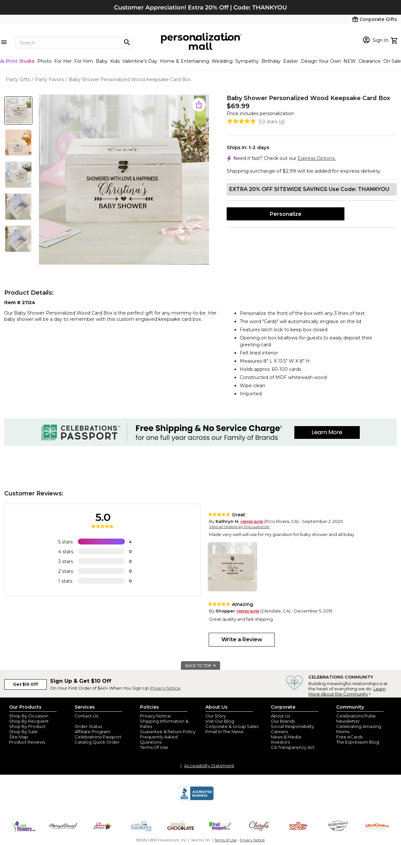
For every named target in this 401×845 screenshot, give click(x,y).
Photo (44, 61)
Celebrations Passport (98, 736)
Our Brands (283, 721)
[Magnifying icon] (127, 42)
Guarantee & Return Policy (168, 731)
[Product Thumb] (18, 110)
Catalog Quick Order (97, 742)
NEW (349, 61)
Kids (115, 61)
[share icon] (199, 105)
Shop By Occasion (28, 715)
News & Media (286, 736)
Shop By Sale (23, 731)
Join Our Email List (94, 721)
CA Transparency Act (293, 747)
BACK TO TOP (201, 666)
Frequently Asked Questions (159, 739)
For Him (83, 61)
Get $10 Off (25, 684)
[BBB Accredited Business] (196, 799)
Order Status (88, 726)
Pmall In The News (224, 731)
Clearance (369, 61)
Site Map (18, 736)
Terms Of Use (154, 747)
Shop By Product (27, 726)
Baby (102, 61)
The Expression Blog (357, 742)
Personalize (286, 214)
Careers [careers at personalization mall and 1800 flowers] (279, 731)
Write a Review (241, 639)
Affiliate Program (92, 731)
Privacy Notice (165, 688)
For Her (63, 61)
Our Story (215, 715)
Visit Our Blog (219, 721)
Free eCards (349, 736)
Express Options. (317, 158)
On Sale (392, 61)
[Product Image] (124, 180)
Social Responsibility (292, 726)
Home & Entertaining (184, 61)
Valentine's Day (139, 61)
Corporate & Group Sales (231, 726)
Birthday (271, 61)
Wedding (222, 61)
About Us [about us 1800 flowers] (280, 715)
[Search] (74, 42)
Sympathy (247, 61)
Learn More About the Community (347, 691)
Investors (280, 742)
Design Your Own (321, 61)
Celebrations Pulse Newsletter (356, 718)
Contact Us (86, 715)
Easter (290, 61)
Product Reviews (27, 742)
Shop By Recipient (29, 721)
